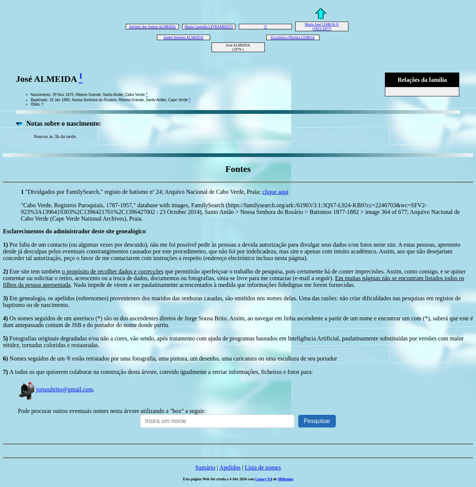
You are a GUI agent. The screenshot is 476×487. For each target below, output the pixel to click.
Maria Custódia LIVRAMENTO (208, 27)
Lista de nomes (263, 467)
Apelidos (230, 467)
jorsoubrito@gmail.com (55, 389)
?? (265, 27)
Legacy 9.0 (263, 479)
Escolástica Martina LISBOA (293, 37)
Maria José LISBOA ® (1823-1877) (322, 26)
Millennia (285, 479)
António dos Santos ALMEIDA (152, 27)
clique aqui (275, 192)
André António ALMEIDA (183, 37)
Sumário (205, 467)
